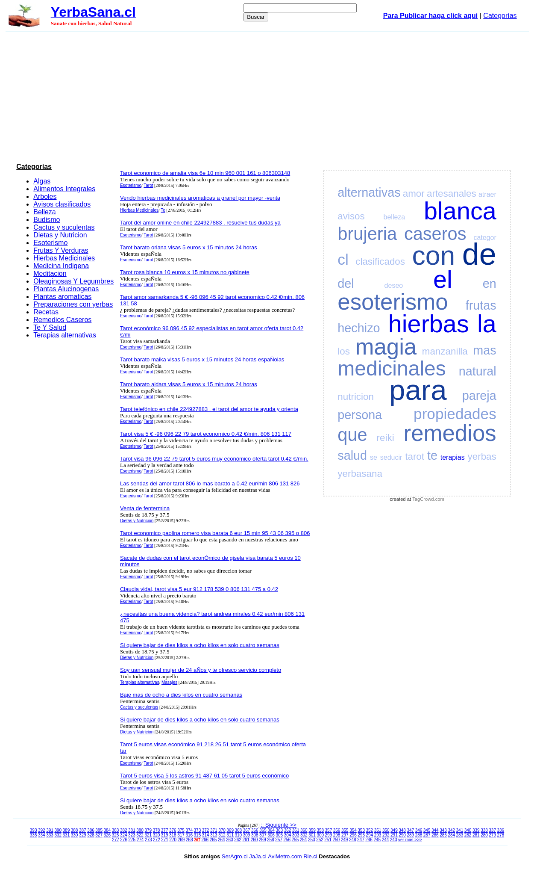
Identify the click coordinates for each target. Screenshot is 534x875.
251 (328, 839)
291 (394, 835)
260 (254, 839)
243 (393, 839)
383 (115, 830)
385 (99, 830)
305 (279, 835)
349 (394, 830)
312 (222, 835)
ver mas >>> (410, 839)
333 (49, 835)
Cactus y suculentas (63, 227)
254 (303, 839)
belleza (394, 217)
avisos (350, 216)
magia (386, 346)
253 (311, 839)
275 (132, 839)
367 (246, 830)
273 (148, 839)
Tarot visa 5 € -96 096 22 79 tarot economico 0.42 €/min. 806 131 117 (205, 434)
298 (336, 835)
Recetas (46, 312)
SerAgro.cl (235, 856)
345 (427, 830)
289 (410, 835)
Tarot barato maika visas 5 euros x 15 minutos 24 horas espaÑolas (202, 359)
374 (189, 830)
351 (377, 830)
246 (369, 839)
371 (213, 830)
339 (476, 830)
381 (131, 830)
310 (238, 835)
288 (419, 835)
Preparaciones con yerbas (73, 304)
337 (492, 830)
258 (270, 839)
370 (222, 830)
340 (468, 830)
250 (336, 839)
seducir (391, 457)
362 (287, 830)
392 (41, 830)
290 (402, 835)
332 (58, 835)
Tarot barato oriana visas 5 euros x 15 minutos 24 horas (188, 247)
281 (476, 835)
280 (484, 835)
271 (164, 839)
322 (140, 835)
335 (33, 835)
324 (123, 835)
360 (304, 830)
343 (443, 830)
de (479, 254)
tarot (414, 456)
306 (271, 835)
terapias (452, 457)
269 (181, 839)
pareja (479, 395)
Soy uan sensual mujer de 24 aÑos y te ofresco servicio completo (200, 670)
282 (468, 835)
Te (163, 210)
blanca (460, 211)
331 (66, 835)
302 (304, 835)
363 (279, 830)
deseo (393, 285)
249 (344, 839)
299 (328, 835)
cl (342, 259)
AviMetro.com (285, 856)
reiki (385, 437)
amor (414, 193)
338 (484, 830)
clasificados (380, 261)
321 (148, 835)
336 (501, 830)
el (442, 279)
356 (336, 830)
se (373, 457)
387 (82, 830)
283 (460, 835)
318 (172, 835)
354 (353, 830)
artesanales (451, 193)
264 (221, 839)
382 (123, 830)
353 (361, 830)
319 (164, 835)
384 (107, 830)
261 (245, 839)
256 (286, 839)
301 (312, 835)
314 (205, 835)
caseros (435, 234)
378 (156, 830)
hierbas (428, 323)
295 (361, 835)
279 (492, 835)
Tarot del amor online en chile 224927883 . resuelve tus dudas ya (200, 222)
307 (263, 835)
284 (451, 835)
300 (320, 835)
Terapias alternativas (64, 335)
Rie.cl (310, 856)
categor (484, 237)
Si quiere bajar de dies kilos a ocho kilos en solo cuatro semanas (199, 645)
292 (386, 835)
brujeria (367, 234)
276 (123, 839)
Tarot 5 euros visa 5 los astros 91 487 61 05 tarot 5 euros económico (204, 775)
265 (213, 839)
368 (238, 830)
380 (140, 830)
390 (58, 830)
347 (410, 830)
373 (197, 830)
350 (386, 830)
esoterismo (392, 301)
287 (427, 835)
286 (435, 835)
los (343, 351)
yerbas (482, 456)
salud (352, 455)
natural (477, 371)
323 (131, 835)
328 (90, 835)
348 (402, 830)
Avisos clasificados (62, 204)
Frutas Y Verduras (60, 250)
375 (181, 830)
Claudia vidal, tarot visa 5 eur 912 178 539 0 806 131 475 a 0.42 (199, 589)
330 (74, 835)
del (345, 283)
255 (295, 839)
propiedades (455, 413)
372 (205, 830)
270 (172, 839)
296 (353, 835)
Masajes (169, 682)
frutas (481, 305)
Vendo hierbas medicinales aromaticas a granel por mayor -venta (200, 198)
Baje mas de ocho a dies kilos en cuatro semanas (181, 695)
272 (156, 839)
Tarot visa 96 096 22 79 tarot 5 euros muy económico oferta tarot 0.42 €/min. (214, 458)
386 (90, 830)
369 (230, 830)
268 (189, 839)
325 (115, 835)
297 (345, 835)
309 (246, 835)
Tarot (148, 185)
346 (419, 830)
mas (484, 350)
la (486, 323)
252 (319, 839)
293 (377, 835)
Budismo (46, 219)
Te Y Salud (49, 327)
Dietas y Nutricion (60, 235)
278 (501, 835)
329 (82, 835)
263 (229, 839)
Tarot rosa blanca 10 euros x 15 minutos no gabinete (184, 272)
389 (66, 830)
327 (99, 835)
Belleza (44, 212)
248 (352, 839)
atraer (487, 194)
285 (443, 835)
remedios (450, 433)
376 (172, 830)
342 (451, 830)
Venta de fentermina (145, 508)
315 (197, 835)
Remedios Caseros (62, 319)
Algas (41, 181)
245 (377, 839)
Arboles (44, 196)
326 (107, 835)
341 (460, 830)
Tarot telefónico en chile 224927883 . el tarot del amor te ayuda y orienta (209, 409)
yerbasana (359, 473)
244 (385, 839)
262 (237, 839)
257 (278, 839)
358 (320, 830)
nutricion (355, 396)
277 (115, 839)
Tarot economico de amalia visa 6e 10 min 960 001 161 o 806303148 (205, 173)
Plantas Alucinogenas (66, 289)
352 (369, 830)
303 (295, 835)
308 (254, 835)
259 (262, 839)
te (432, 455)
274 (140, 839)
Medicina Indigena (61, 265)
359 (312, 830)
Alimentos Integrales (64, 188)
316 (189, 835)
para (417, 390)
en (489, 283)
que (352, 435)
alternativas (368, 192)
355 (345, 830)
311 (230, 835)
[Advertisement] (267, 96)
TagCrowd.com (428, 499)
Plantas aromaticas (62, 296)
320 (156, 835)
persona (359, 415)
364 (271, 830)
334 (41, 835)
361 (295, 830)
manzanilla (445, 351)
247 (360, 839)
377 (164, 830)
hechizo (358, 328)
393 (33, 830)
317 (181, 835)
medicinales (391, 368)
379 (148, 830)
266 (205, 839)
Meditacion (49, 273)
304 (287, 835)
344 (435, 830)
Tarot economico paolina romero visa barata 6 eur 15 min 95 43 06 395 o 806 (215, 533)
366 (254, 830)
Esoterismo (50, 242)
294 (369, 835)
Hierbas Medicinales (64, 258)
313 (213, 835)
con (433, 255)
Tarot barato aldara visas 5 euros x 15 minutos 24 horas (188, 384)
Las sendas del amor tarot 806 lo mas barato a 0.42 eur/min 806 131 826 (210, 483)
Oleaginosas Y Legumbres (73, 281)
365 (263, 830)
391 (49, 830)
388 (74, 830)
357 (328, 830)
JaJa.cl (257, 856)
